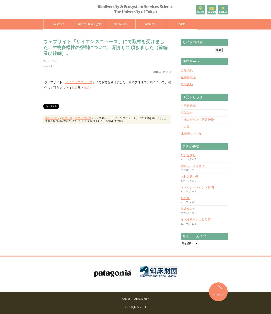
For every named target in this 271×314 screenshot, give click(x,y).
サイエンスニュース (78, 82)
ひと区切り (188, 155)
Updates (181, 24)
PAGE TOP (218, 295)
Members (150, 24)
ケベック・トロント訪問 (197, 187)
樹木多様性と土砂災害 (196, 219)
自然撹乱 (187, 70)
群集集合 (187, 112)
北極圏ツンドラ (191, 133)
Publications (120, 24)
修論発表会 (188, 208)
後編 (86, 87)
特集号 (185, 198)
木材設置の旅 (190, 176)
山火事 (185, 126)
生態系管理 (188, 105)
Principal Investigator (89, 24)
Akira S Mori (141, 298)
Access (126, 298)
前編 (74, 87)
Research (58, 24)
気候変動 (187, 84)
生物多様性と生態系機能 (197, 119)
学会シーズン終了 (193, 166)
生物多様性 (188, 77)
